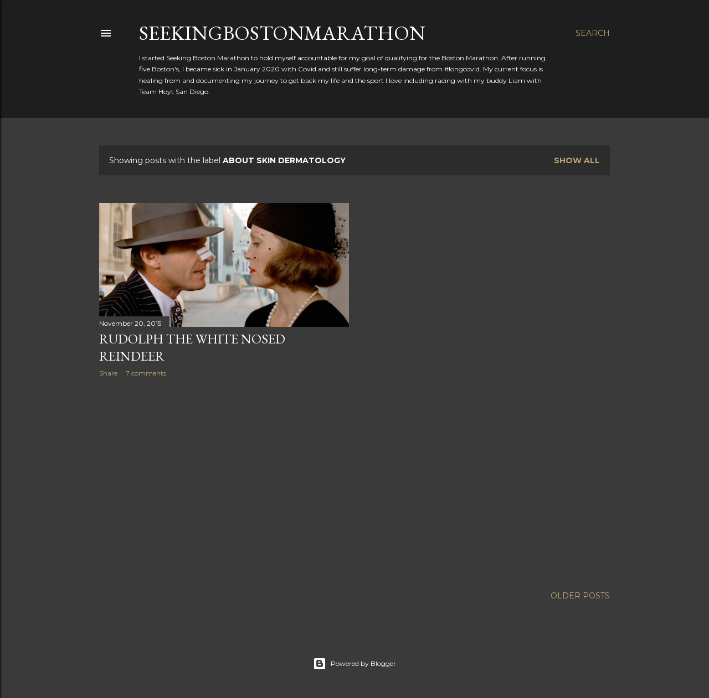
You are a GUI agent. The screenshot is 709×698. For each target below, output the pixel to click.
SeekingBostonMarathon (282, 33)
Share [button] (108, 373)
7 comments (146, 373)
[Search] (593, 33)
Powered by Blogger (354, 663)
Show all (577, 160)
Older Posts (580, 596)
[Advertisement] (224, 482)
